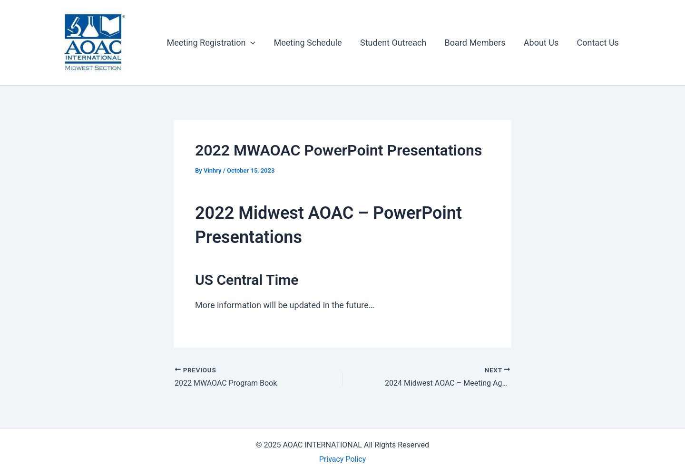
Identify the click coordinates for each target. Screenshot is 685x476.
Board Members (477, 43)
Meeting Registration (217, 43)
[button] (257, 43)
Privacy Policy (342, 459)
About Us (542, 43)
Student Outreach (397, 43)
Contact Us (598, 43)
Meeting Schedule (313, 43)
